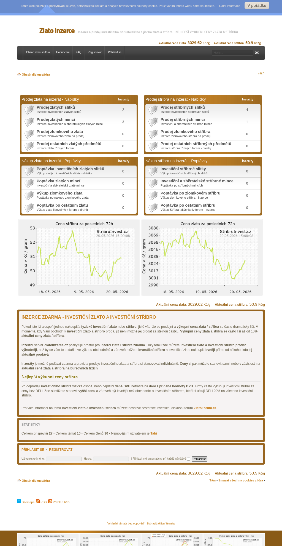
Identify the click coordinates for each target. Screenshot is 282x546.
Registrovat (95, 52)
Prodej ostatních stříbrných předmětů (196, 144)
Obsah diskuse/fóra (38, 52)
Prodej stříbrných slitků (183, 107)
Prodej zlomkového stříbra (185, 131)
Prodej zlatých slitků (56, 107)
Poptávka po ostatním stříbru (188, 205)
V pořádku (257, 5)
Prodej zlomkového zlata (60, 131)
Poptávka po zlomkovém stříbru (191, 193)
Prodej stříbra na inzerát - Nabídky (175, 99)
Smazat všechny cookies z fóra (240, 480)
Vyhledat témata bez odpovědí (126, 523)
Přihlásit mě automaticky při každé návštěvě (161, 458)
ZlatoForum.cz (205, 408)
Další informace (229, 5)
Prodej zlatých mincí (56, 119)
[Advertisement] (140, 67)
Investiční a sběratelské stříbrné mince (197, 181)
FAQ (79, 52)
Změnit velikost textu (261, 73)
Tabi (153, 433)
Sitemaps (25, 502)
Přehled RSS (59, 502)
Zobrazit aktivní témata (161, 523)
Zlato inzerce (56, 30)
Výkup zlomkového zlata (59, 193)
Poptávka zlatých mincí (58, 181)
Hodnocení (62, 52)
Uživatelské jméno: (33, 458)
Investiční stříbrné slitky (183, 169)
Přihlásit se (114, 52)
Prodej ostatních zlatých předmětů (69, 144)
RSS (41, 502)
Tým (212, 480)
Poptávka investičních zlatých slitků (70, 169)
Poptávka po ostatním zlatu (62, 205)
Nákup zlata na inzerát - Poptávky (51, 161)
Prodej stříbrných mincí (183, 119)
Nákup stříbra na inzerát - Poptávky (176, 161)
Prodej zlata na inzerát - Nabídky (50, 99)
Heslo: (88, 458)
